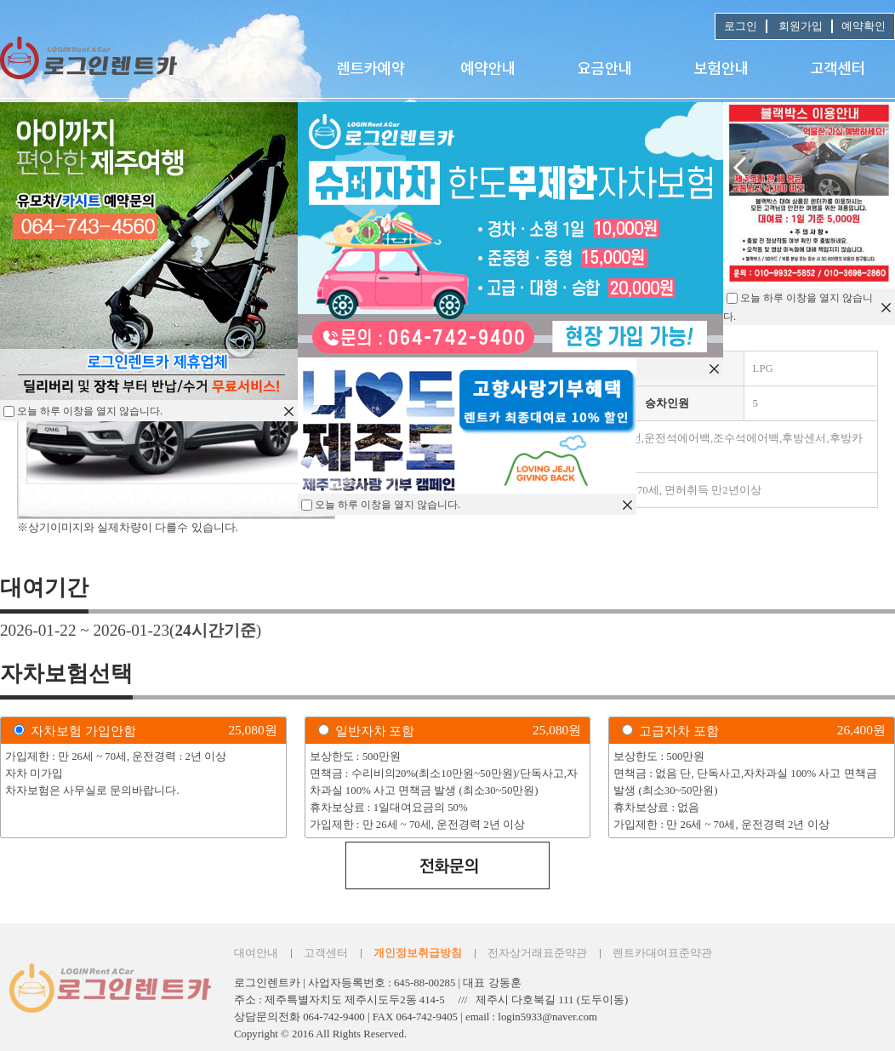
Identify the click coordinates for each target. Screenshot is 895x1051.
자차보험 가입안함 (83, 730)
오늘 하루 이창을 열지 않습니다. (387, 505)
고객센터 (326, 953)
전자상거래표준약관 (537, 953)
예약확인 (863, 26)
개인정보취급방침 (417, 953)
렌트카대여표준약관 (662, 953)
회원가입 (799, 26)
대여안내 (256, 953)
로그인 (740, 26)
